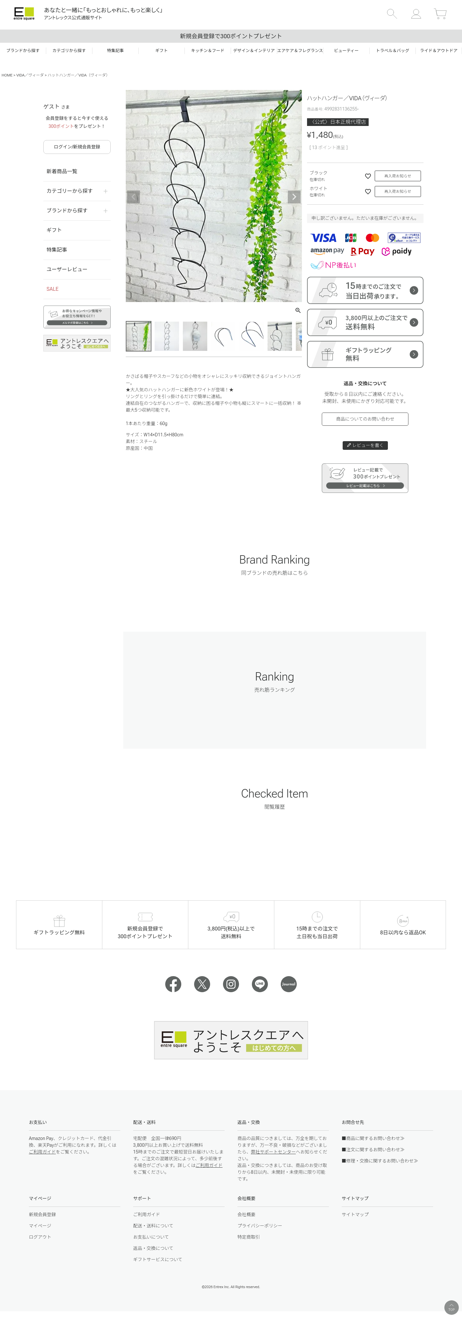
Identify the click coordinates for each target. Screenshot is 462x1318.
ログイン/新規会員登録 (77, 146)
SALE (52, 289)
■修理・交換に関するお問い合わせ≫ (380, 1160)
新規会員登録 (42, 1214)
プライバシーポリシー (259, 1225)
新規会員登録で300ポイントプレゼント (231, 36)
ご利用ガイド (42, 1151)
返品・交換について (153, 1248)
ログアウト (40, 1237)
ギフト (54, 230)
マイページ (40, 1225)
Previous (133, 197)
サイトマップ (355, 1214)
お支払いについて (151, 1237)
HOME (7, 75)
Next (294, 197)
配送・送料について (153, 1225)
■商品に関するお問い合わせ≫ (373, 1138)
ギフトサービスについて (158, 1259)
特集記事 (57, 250)
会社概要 (246, 1214)
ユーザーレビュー (67, 269)
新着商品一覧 (62, 171)
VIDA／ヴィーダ (30, 75)
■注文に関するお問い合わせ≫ (373, 1149)
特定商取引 (248, 1237)
